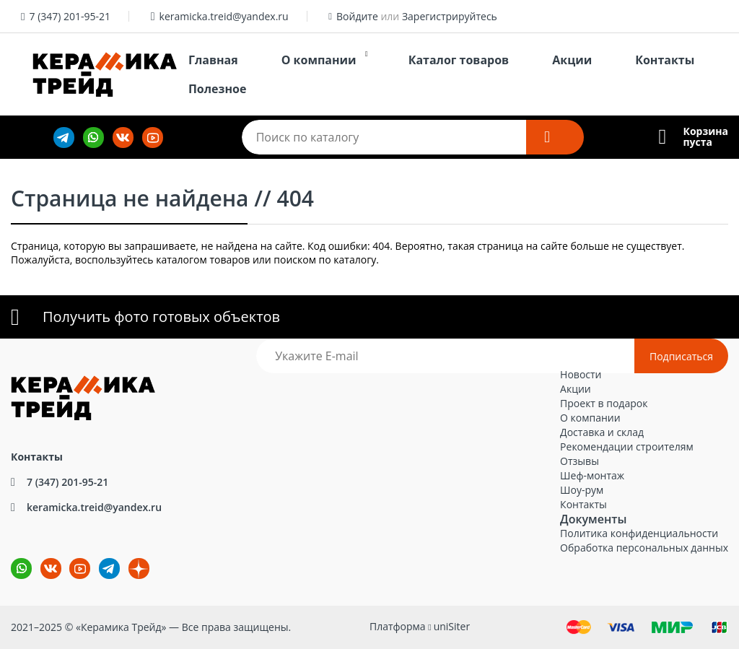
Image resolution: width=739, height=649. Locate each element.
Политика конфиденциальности (639, 533)
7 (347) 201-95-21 (69, 16)
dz (128, 558)
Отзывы (579, 461)
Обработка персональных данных (644, 547)
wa (11, 558)
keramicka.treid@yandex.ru (224, 16)
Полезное (217, 89)
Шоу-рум (581, 490)
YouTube (70, 558)
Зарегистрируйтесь (449, 16)
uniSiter (452, 626)
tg (109, 568)
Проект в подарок (603, 403)
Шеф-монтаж (592, 475)
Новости (580, 374)
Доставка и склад (602, 432)
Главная (213, 60)
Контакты (664, 60)
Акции (572, 60)
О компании (319, 60)
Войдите (357, 16)
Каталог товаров (459, 60)
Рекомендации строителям (627, 446)
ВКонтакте (42, 558)
